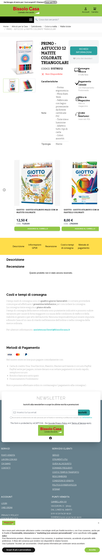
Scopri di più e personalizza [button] (18, 550)
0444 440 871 (50, 2)
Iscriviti (82, 412)
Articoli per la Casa (20, 26)
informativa (87, 418)
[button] (98, 523)
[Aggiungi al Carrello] (37, 229)
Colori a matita (51, 26)
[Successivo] (96, 189)
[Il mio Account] (85, 10)
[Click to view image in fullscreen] (21, 58)
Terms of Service (79, 423)
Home (5, 26)
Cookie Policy (9, 518)
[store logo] (26, 10)
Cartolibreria (36, 26)
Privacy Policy (10, 515)
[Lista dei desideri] (82, 58)
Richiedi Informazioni (84, 51)
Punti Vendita (8, 455)
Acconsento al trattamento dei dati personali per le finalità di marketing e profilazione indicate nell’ (52, 418)
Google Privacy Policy (57, 423)
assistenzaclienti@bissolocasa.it (51, 329)
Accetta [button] (92, 550)
